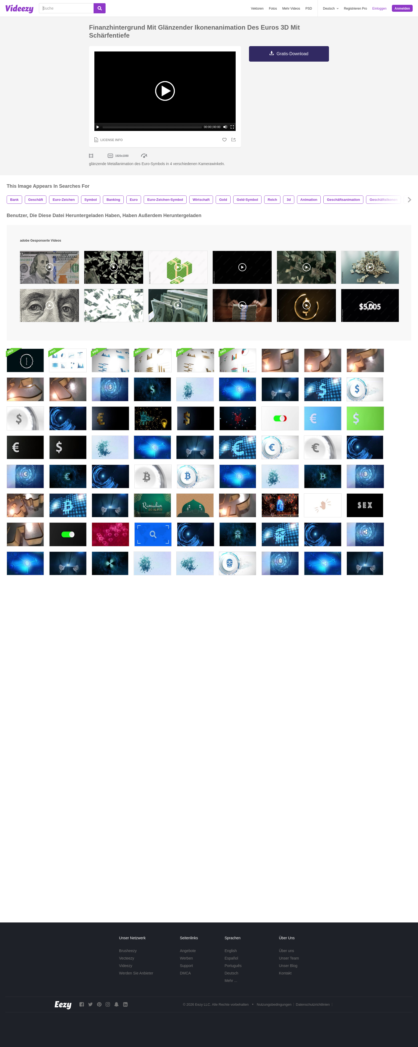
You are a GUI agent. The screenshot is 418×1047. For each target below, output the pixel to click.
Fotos (273, 8)
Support (186, 966)
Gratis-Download (292, 53)
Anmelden (402, 8)
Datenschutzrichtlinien (313, 1004)
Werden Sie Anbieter (136, 973)
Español (231, 958)
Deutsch (231, 973)
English (230, 951)
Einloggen (379, 8)
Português (233, 966)
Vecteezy (126, 958)
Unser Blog (288, 966)
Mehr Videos (291, 8)
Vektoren (257, 8)
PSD (309, 8)
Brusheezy (128, 951)
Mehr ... (230, 980)
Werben (186, 958)
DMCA (185, 973)
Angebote (188, 951)
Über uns (286, 951)
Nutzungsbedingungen (274, 1004)
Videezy (125, 966)
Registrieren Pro (355, 8)
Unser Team (289, 958)
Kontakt (285, 973)
